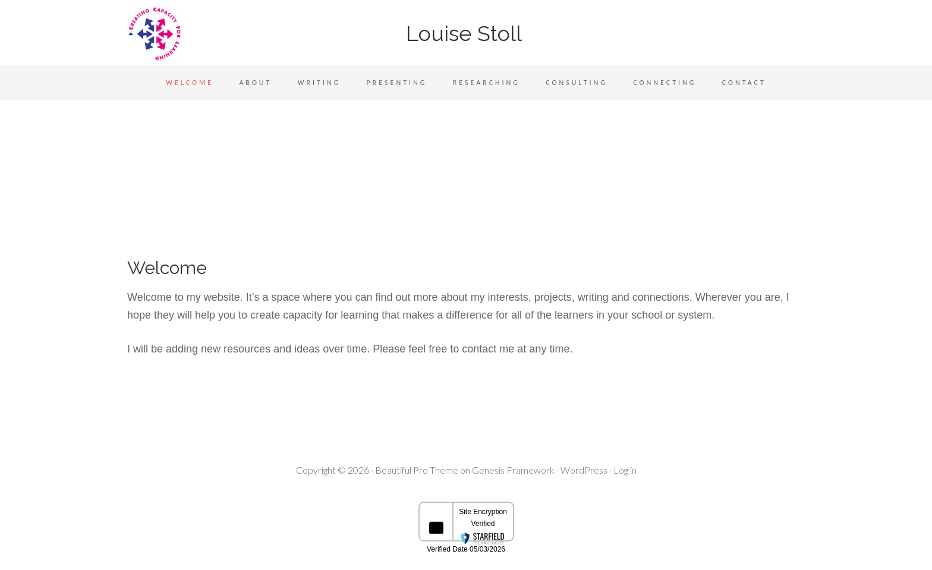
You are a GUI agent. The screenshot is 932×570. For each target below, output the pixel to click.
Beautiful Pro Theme (416, 469)
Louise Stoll (466, 33)
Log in (625, 469)
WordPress (584, 469)
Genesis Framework (513, 469)
